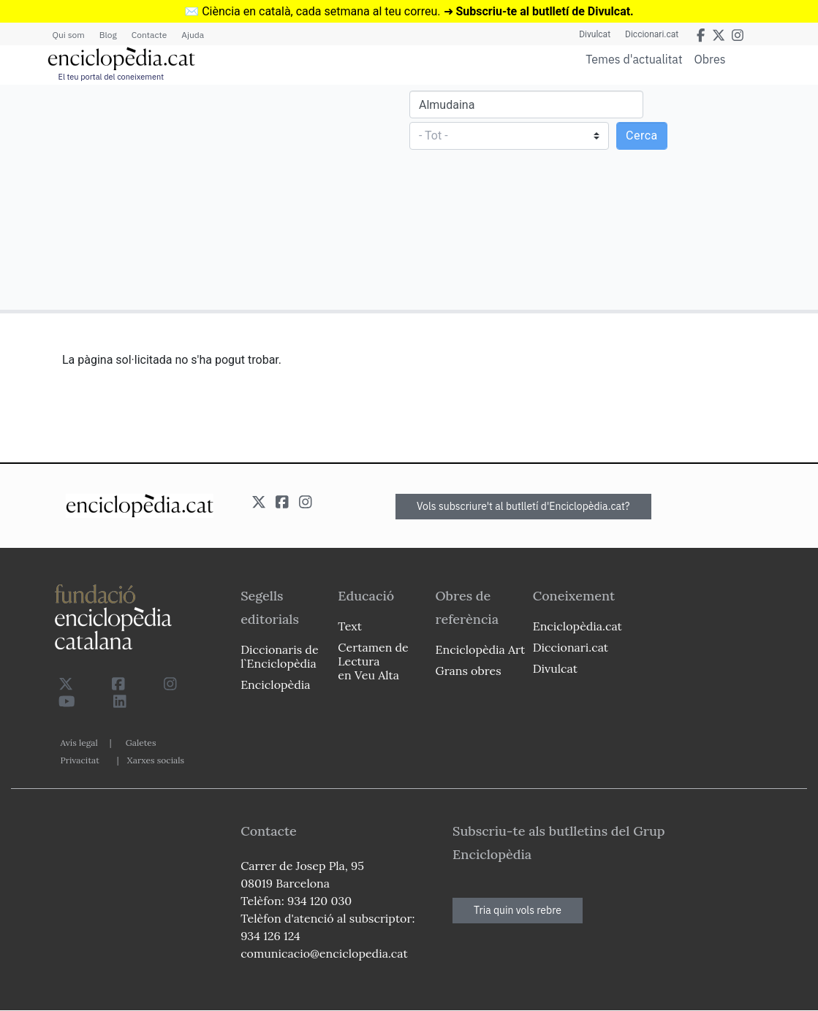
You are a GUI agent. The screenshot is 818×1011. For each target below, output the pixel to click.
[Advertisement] (206, 196)
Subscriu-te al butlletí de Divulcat (542, 11)
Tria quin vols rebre (517, 910)
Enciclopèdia (275, 684)
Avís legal (79, 742)
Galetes (141, 742)
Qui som (69, 34)
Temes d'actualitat (634, 59)
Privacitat (80, 760)
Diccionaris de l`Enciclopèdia (279, 656)
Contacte (149, 34)
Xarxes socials (155, 760)
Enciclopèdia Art (481, 649)
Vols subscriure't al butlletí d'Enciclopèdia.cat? (523, 506)
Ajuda (192, 34)
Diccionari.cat (651, 34)
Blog (108, 34)
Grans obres (468, 670)
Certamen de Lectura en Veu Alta (373, 661)
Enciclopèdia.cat (577, 626)
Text (350, 626)
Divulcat (594, 34)
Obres (710, 59)
